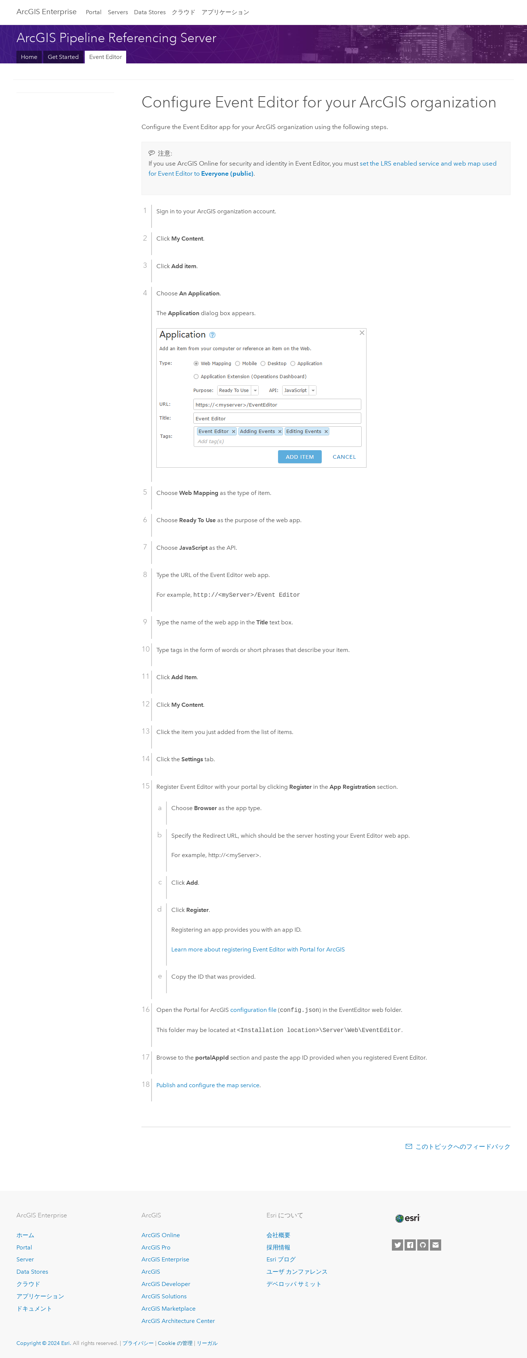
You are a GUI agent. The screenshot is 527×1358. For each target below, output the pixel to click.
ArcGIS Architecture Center (178, 1320)
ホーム (25, 1235)
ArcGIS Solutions (164, 1296)
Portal (94, 12)
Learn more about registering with (258, 949)
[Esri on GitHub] (422, 1245)
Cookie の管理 (175, 1343)
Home (29, 56)
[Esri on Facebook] (410, 1245)
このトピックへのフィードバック (463, 1146)
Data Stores (150, 12)
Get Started (63, 56)
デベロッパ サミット (294, 1284)
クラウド (184, 12)
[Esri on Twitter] (397, 1245)
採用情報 (278, 1247)
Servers (118, 12)
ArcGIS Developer (165, 1284)
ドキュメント (34, 1308)
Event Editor (105, 56)
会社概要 (278, 1235)
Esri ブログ (281, 1259)
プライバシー (138, 1343)
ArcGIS (150, 1271)
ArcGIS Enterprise (46, 11)
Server (25, 1259)
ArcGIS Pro (156, 1247)
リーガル (207, 1343)
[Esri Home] (407, 1218)
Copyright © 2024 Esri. (43, 1343)
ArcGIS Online (160, 1235)
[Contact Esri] (435, 1245)
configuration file (253, 1010)
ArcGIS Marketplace (168, 1308)
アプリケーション (225, 12)
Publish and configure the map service (207, 1085)
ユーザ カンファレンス (297, 1271)
